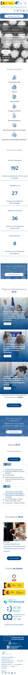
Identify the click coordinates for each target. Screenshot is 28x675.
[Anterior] (3, 57)
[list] (14, 42)
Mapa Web (4, 666)
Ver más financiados (14, 405)
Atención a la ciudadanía (7, 657)
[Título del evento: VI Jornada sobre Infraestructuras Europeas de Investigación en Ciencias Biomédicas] (14, 471)
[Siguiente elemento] (26, 537)
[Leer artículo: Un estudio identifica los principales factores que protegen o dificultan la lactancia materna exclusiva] (15, 537)
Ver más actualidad (14, 558)
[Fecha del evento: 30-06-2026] (7, 464)
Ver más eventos (14, 459)
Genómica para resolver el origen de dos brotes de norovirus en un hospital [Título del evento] (13, 29)
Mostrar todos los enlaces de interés (14, 624)
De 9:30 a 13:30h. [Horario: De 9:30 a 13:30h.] (8, 475)
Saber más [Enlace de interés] (6, 51)
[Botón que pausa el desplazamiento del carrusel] (26, 60)
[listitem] (14, 42)
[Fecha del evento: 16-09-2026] (6, 486)
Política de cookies (6, 664)
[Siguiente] (9, 57)
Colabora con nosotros (14, 274)
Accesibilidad (18, 664)
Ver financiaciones (14, 432)
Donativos (4, 668)
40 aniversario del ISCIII (14, 16)
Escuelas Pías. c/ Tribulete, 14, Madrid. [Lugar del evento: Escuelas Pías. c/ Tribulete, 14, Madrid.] (14, 503)
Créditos (13, 666)
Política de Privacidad (7, 662)
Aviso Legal (20, 660)
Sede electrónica (5, 659)
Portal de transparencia (7, 660)
